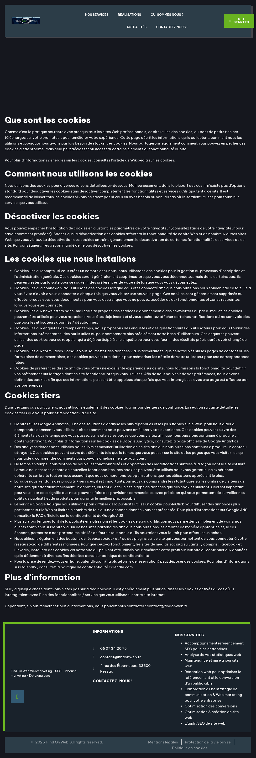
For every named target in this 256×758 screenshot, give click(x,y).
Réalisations (129, 14)
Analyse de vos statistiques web (213, 654)
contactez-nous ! (113, 681)
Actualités (136, 27)
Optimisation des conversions (211, 706)
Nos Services (96, 14)
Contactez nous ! (171, 27)
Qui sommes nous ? (167, 14)
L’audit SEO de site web (205, 723)
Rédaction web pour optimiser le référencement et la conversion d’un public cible (213, 677)
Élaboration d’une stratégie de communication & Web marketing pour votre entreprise (213, 695)
